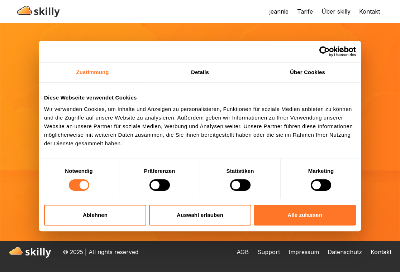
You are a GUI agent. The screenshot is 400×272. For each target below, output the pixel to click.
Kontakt (369, 11)
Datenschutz (345, 252)
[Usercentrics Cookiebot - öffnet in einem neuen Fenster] (324, 51)
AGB (243, 252)
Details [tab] (200, 72)
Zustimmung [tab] (92, 72)
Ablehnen (95, 215)
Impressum (304, 252)
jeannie (279, 11)
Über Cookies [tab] (307, 72)
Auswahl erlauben (200, 215)
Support (268, 252)
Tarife (305, 11)
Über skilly (336, 11)
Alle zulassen (304, 215)
